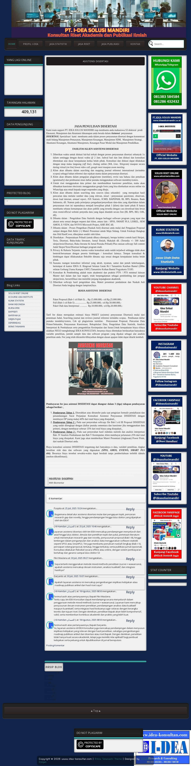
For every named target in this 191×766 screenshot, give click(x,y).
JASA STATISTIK (58, 44)
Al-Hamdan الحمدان (65, 526)
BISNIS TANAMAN (16, 326)
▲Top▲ (95, 711)
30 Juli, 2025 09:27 (80, 558)
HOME (11, 44)
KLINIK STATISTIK (16, 300)
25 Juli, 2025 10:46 (88, 526)
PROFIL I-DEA (30, 44)
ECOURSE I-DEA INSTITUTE (20, 297)
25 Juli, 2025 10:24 (74, 508)
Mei (46, 675)
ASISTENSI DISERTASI (95, 61)
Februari (49, 692)
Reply (130, 509)
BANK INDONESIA (16, 304)
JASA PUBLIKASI (110, 44)
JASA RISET (84, 44)
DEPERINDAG (14, 322)
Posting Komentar (55, 645)
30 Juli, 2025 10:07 (76, 576)
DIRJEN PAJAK (14, 319)
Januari (48, 689)
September (50, 672)
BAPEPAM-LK (14, 315)
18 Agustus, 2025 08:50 (90, 591)
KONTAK (135, 44)
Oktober (49, 686)
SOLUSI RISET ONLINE (18, 293)
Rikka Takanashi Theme (108, 758)
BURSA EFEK (14, 308)
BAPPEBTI (13, 311)
